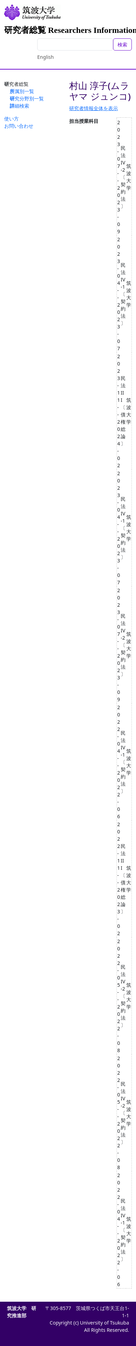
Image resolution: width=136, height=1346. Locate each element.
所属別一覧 (22, 91)
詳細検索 (19, 105)
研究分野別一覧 (27, 98)
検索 (122, 44)
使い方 (11, 118)
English (45, 57)
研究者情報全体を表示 (93, 108)
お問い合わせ (18, 126)
